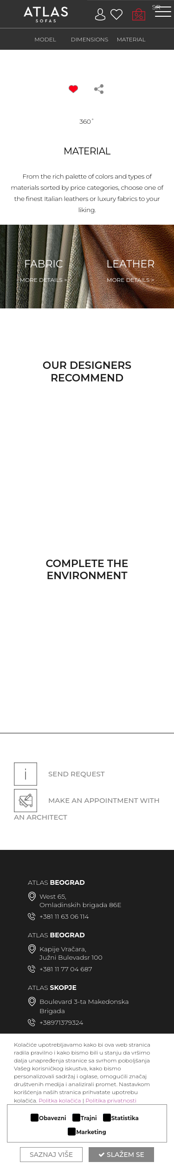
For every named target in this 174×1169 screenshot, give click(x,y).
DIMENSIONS (90, 39)
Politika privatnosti (110, 1100)
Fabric (43, 271)
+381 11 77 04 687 (65, 969)
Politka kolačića (60, 1100)
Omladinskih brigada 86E (80, 905)
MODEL (45, 39)
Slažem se (121, 1154)
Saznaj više (51, 1154)
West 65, (52, 896)
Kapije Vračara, (62, 949)
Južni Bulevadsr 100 (71, 957)
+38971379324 (61, 1022)
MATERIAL (131, 39)
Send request (59, 774)
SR (156, 7)
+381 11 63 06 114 (64, 916)
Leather (130, 271)
